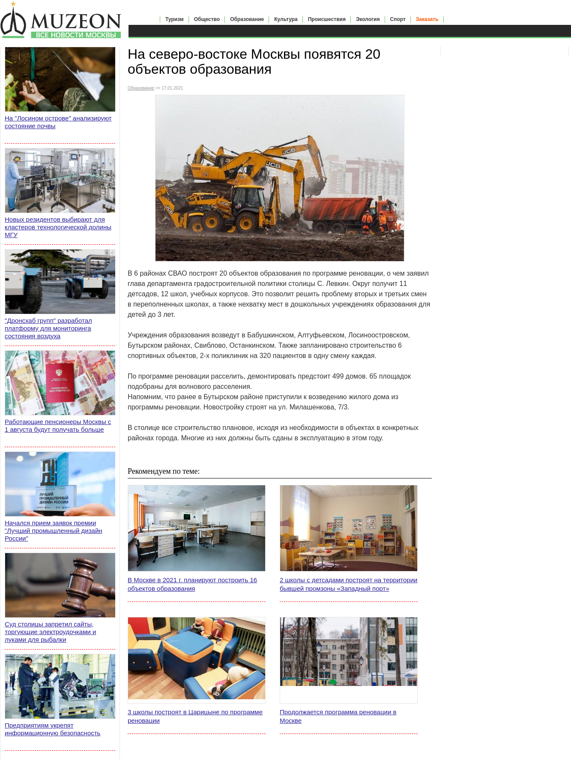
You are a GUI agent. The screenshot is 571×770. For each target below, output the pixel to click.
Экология (368, 19)
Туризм (174, 19)
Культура (285, 19)
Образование (247, 19)
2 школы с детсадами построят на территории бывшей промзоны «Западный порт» (348, 584)
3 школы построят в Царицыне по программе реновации (195, 716)
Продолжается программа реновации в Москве (338, 716)
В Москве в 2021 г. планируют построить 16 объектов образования (192, 584)
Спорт (398, 19)
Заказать (427, 19)
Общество (207, 19)
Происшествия (327, 19)
